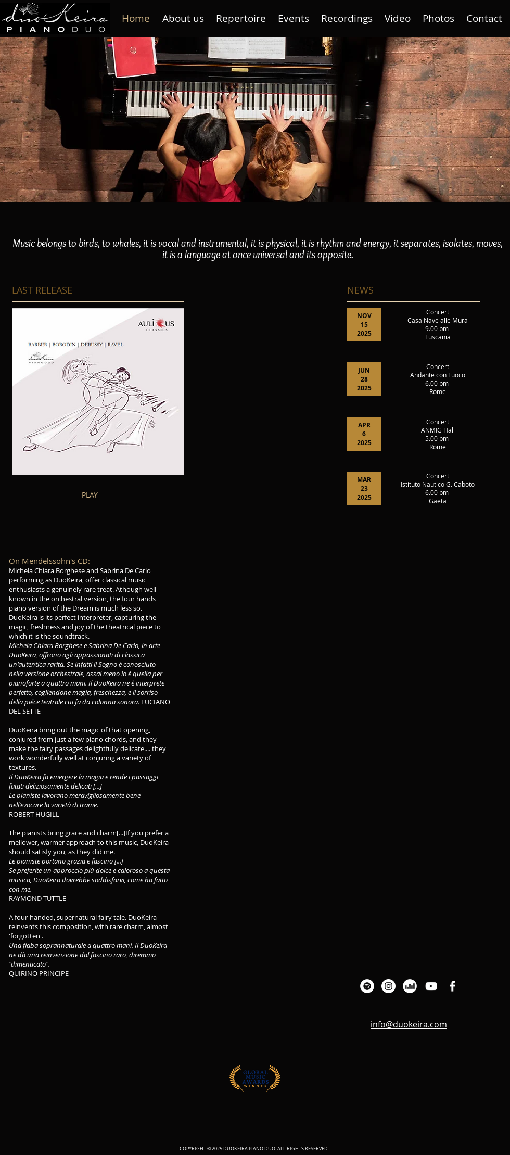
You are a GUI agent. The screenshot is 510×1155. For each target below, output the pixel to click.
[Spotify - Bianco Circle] (367, 986)
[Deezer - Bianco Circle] (410, 986)
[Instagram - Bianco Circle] (388, 986)
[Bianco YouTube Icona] (431, 986)
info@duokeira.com (409, 1024)
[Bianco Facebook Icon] (452, 986)
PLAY (90, 495)
